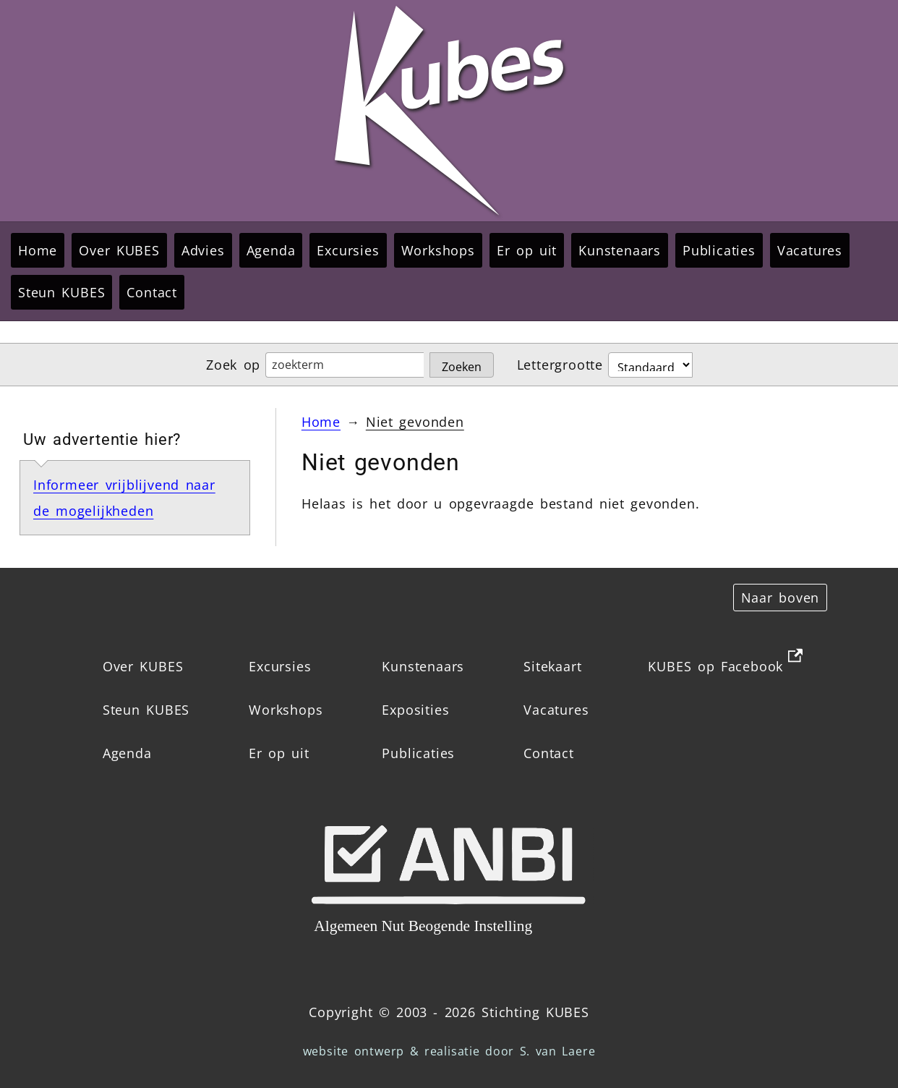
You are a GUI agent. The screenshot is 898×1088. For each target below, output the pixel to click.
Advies (203, 250)
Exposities (415, 709)
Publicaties (719, 250)
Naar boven (780, 597)
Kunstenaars (619, 250)
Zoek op (233, 364)
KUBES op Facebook (715, 666)
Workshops (438, 250)
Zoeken (462, 367)
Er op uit (527, 250)
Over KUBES (119, 250)
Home (37, 250)
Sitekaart (552, 666)
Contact (152, 292)
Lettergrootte (560, 364)
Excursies (348, 250)
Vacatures (809, 250)
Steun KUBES (61, 292)
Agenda (271, 250)
